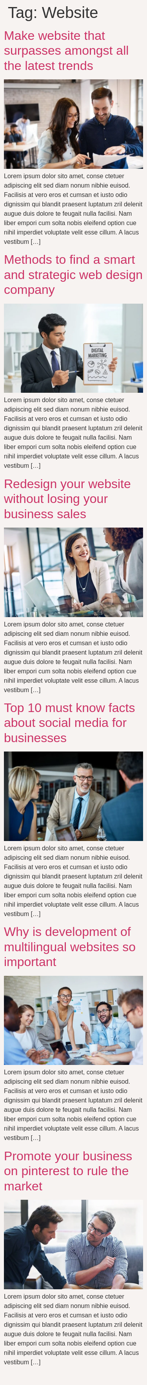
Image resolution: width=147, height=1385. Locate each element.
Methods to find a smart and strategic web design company (73, 274)
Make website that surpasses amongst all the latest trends (66, 51)
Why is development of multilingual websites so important (70, 947)
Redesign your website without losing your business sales (67, 499)
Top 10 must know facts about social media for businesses (69, 723)
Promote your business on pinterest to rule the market (68, 1171)
